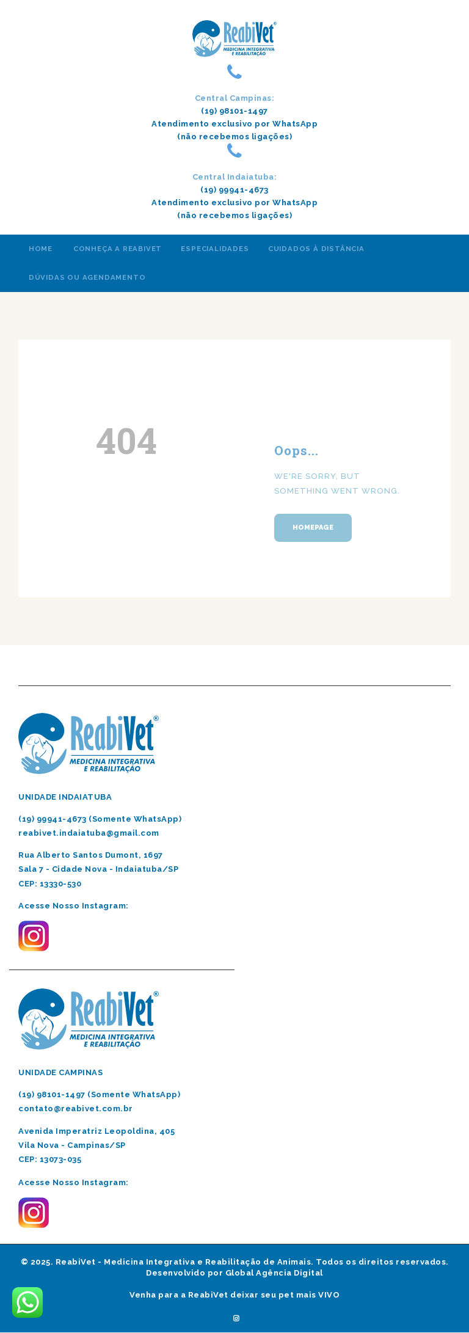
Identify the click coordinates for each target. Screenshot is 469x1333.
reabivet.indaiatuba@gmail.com (88, 833)
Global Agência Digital (274, 1272)
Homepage (313, 527)
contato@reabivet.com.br (75, 1108)
